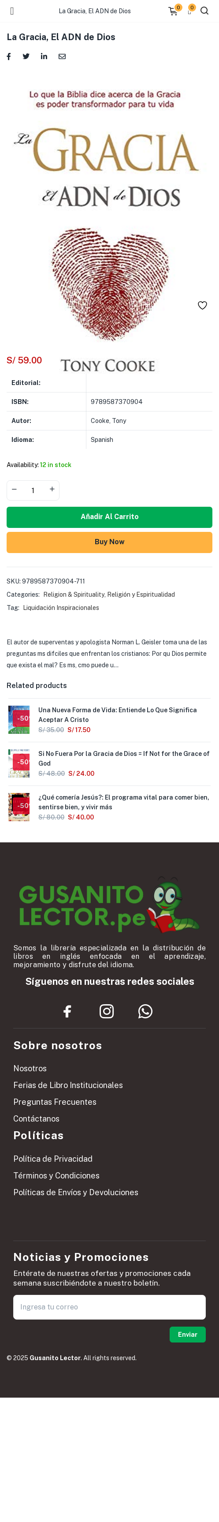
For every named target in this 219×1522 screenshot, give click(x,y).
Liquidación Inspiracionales (61, 607)
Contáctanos (36, 1118)
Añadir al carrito (110, 516)
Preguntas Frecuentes (55, 1102)
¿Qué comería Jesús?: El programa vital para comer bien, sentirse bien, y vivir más (123, 802)
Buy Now (110, 542)
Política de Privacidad (53, 1158)
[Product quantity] (33, 490)
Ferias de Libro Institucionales (68, 1085)
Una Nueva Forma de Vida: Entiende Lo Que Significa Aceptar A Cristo (117, 715)
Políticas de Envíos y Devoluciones (75, 1192)
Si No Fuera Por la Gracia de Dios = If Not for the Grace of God (124, 758)
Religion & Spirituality (73, 594)
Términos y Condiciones (56, 1175)
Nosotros (30, 1068)
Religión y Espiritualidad (141, 594)
